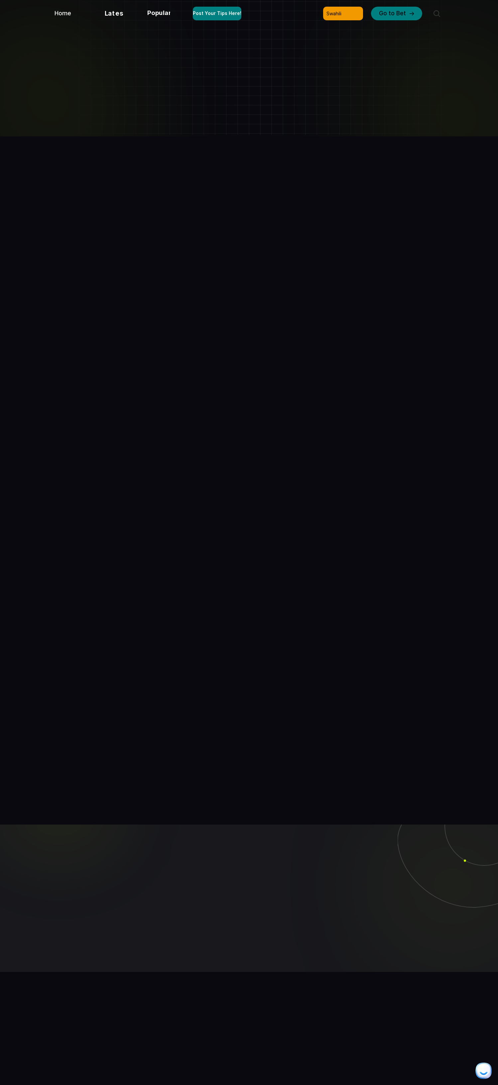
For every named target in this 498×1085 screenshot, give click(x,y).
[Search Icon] (436, 13)
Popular (159, 13)
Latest (116, 13)
